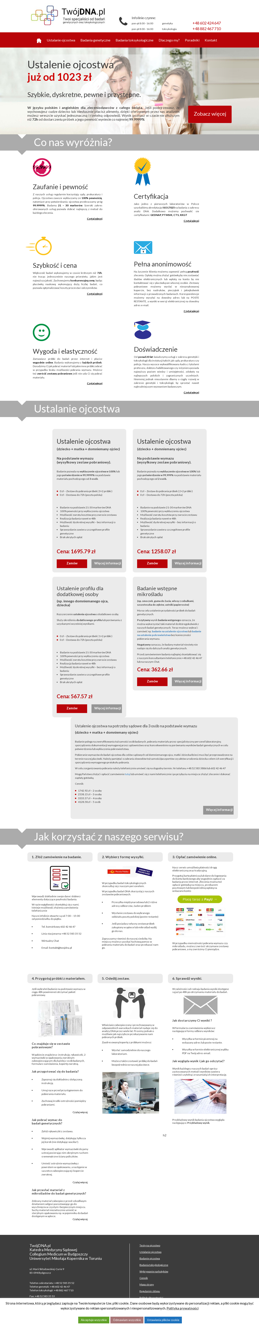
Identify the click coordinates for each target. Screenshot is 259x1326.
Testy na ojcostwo (149, 1245)
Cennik (143, 1278)
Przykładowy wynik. (198, 1122)
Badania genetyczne (95, 40)
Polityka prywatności (183, 1308)
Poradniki (192, 40)
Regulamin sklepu (149, 1291)
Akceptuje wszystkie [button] (94, 1320)
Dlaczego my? (169, 40)
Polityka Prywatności (151, 1297)
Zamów (72, 563)
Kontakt (211, 40)
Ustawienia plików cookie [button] (163, 1320)
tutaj (127, 774)
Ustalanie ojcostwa (61, 40)
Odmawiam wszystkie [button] (127, 1320)
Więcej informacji (107, 563)
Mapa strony (146, 1284)
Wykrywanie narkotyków (153, 1271)
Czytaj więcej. (80, 1112)
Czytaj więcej (94, 218)
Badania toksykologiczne (134, 40)
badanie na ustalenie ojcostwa (170, 631)
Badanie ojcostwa (149, 1258)
